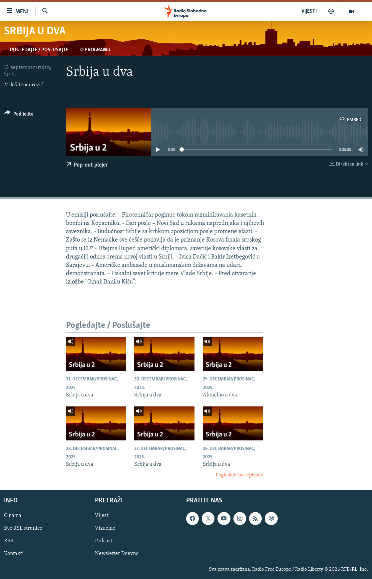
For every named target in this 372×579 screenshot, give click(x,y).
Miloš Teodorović (23, 85)
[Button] (18, 115)
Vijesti (102, 516)
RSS (8, 541)
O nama (12, 516)
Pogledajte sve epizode (239, 475)
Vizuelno (105, 528)
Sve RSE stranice (23, 528)
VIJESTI (309, 11)
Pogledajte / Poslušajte (39, 50)
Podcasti (104, 541)
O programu (95, 50)
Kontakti (14, 554)
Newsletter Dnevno (117, 554)
